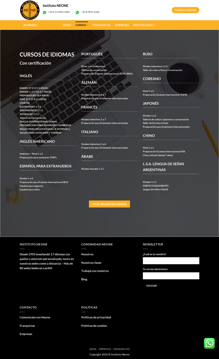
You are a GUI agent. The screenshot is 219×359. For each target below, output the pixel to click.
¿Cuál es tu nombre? (154, 254)
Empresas (122, 25)
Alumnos (31, 25)
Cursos (81, 25)
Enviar (151, 285)
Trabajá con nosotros (95, 271)
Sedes (67, 25)
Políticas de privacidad (96, 317)
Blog (84, 279)
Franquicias (102, 25)
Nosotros (87, 254)
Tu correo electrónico (155, 269)
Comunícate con (35, 317)
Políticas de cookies (94, 325)
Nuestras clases (91, 262)
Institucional (144, 25)
